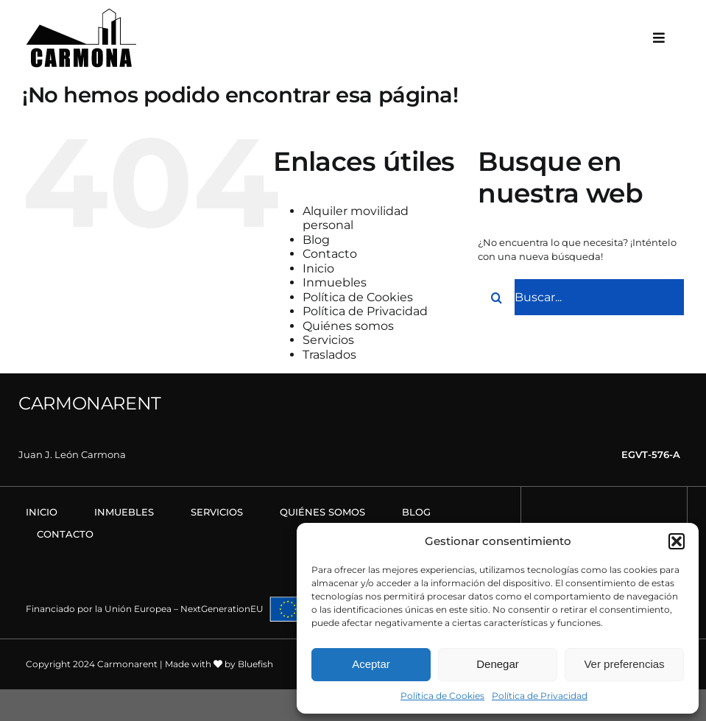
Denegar (497, 664)
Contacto (330, 254)
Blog (316, 240)
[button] (676, 541)
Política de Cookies (442, 695)
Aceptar (371, 664)
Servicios (328, 340)
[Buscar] (496, 297)
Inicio (318, 268)
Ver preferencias (624, 664)
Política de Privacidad (539, 695)
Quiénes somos (348, 326)
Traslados (329, 355)
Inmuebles (335, 282)
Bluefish (255, 663)
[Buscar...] (581, 297)
